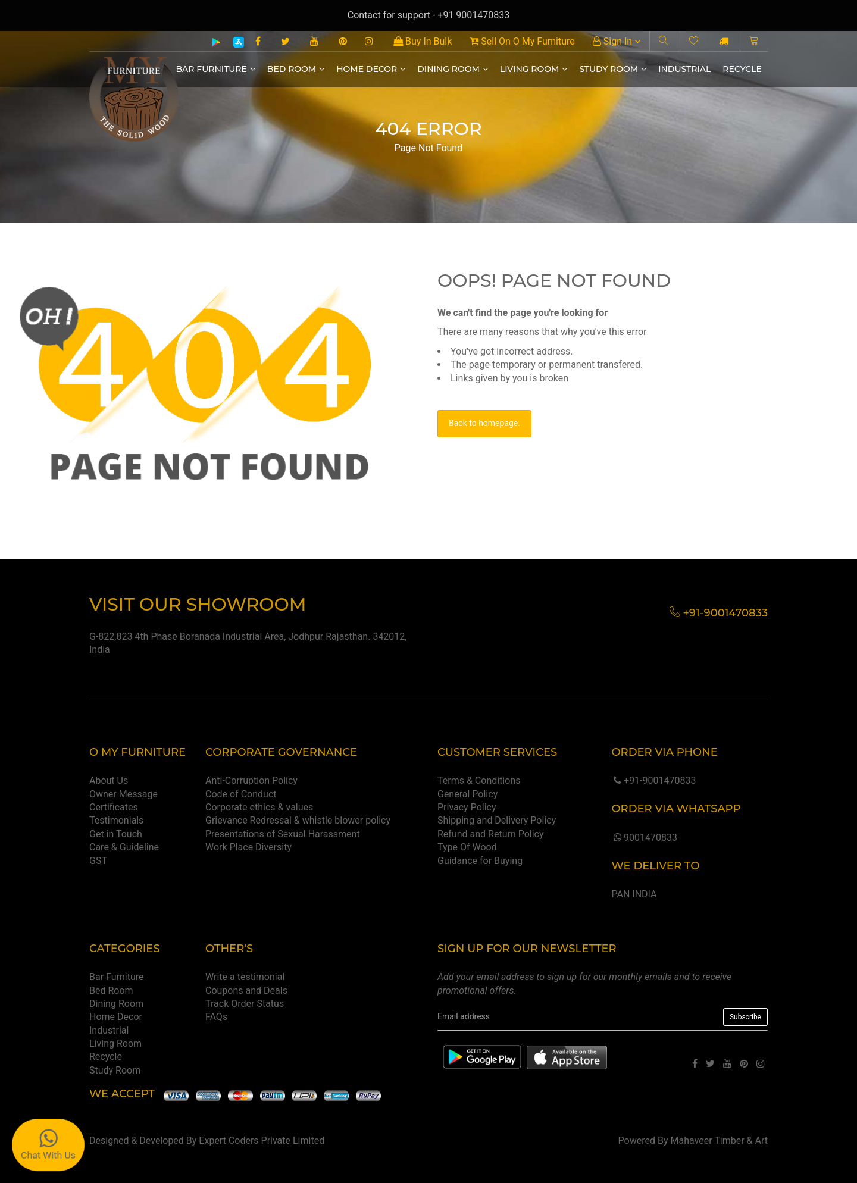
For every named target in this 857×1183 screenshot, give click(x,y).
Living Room (534, 69)
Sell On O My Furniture (522, 41)
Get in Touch (115, 834)
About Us (108, 780)
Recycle (742, 69)
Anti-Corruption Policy (251, 780)
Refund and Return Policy (490, 834)
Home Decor (370, 69)
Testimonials (116, 820)
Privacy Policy (466, 807)
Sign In (616, 41)
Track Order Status (244, 1003)
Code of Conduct (241, 794)
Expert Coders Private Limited (261, 1140)
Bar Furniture (215, 69)
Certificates (113, 807)
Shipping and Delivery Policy (496, 820)
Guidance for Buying (480, 860)
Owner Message (123, 794)
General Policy (467, 794)
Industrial (684, 69)
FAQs (216, 1016)
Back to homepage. (484, 423)
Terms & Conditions (479, 780)
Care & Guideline (124, 847)
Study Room (612, 69)
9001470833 (644, 837)
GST (98, 860)
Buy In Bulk (422, 41)
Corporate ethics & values (259, 807)
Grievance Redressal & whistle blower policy (297, 820)
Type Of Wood (467, 847)
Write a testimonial (244, 976)
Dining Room (452, 69)
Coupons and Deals (246, 990)
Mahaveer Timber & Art (719, 1140)
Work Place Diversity (248, 847)
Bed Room (295, 69)
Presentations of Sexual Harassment (282, 834)
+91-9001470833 (653, 780)
